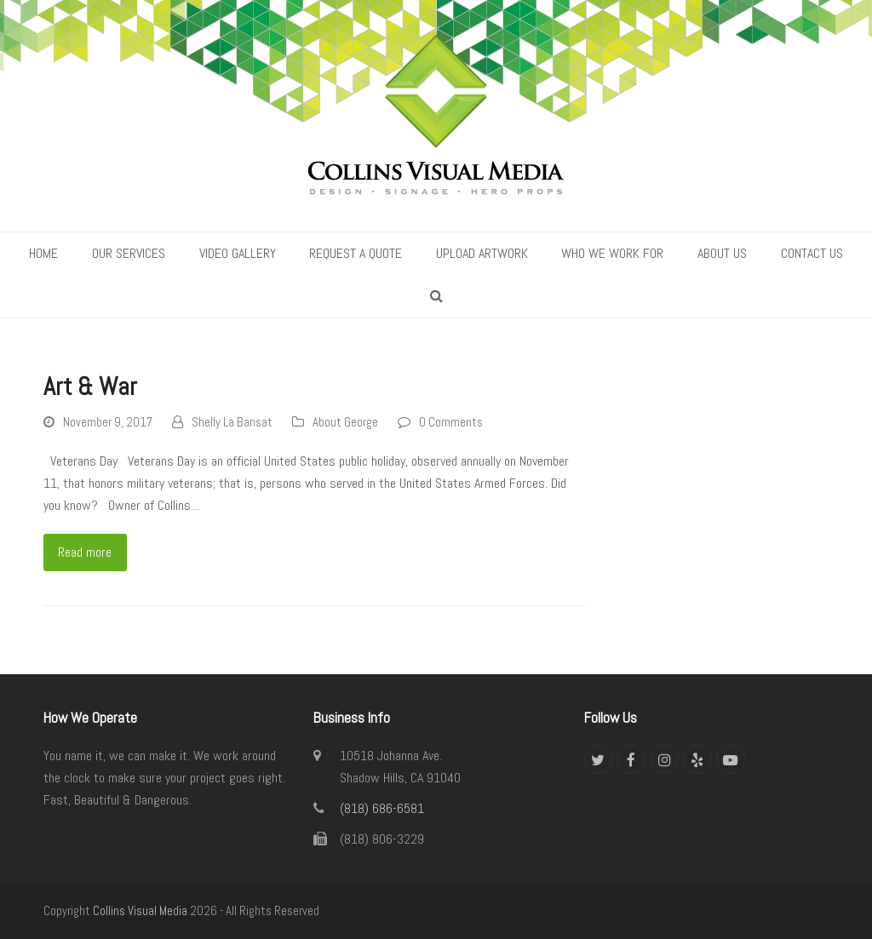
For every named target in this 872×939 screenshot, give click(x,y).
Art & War (90, 386)
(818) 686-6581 (382, 808)
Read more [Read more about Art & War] (85, 552)
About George (345, 422)
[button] (436, 296)
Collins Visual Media (140, 911)
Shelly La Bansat (232, 422)
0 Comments (451, 422)
